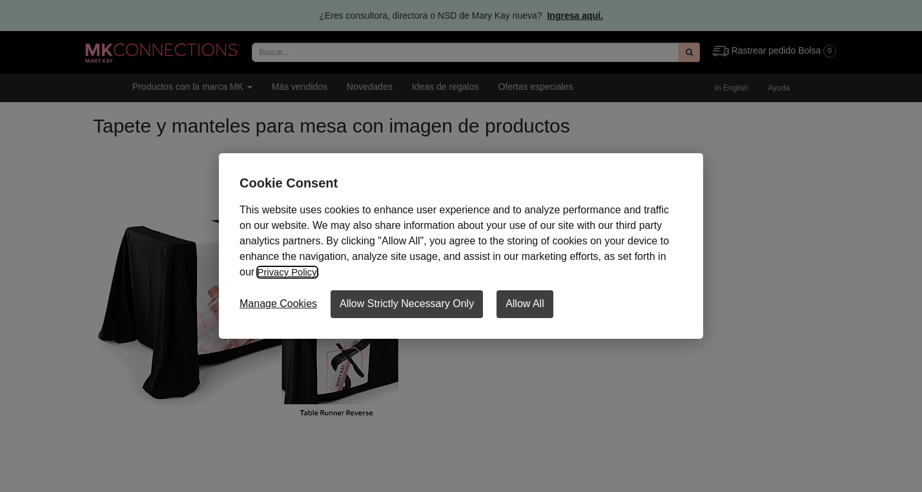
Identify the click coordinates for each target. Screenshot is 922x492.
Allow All (525, 303)
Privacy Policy (289, 271)
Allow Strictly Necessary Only (407, 303)
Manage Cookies (278, 303)
